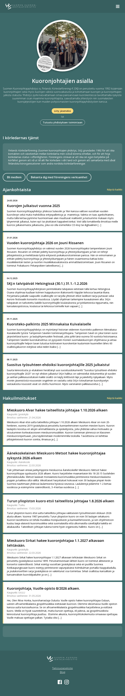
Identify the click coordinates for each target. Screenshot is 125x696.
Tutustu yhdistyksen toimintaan (62, 122)
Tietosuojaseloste (62, 668)
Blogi (62, 672)
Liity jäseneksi (62, 111)
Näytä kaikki (114, 189)
